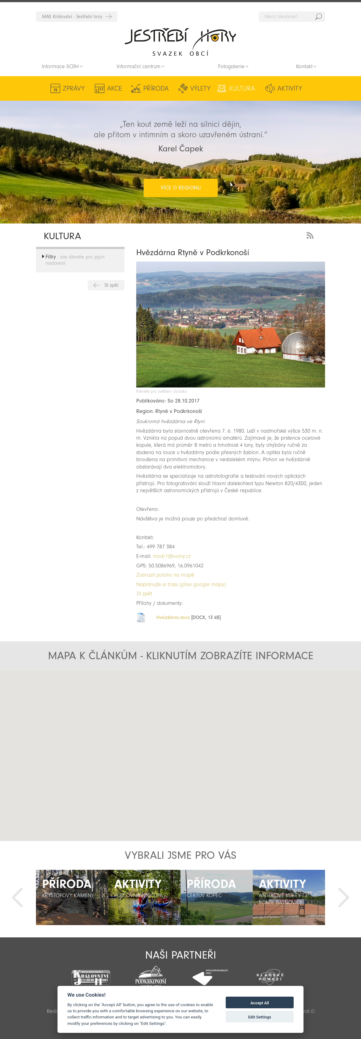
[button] (179, 767)
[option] (72, 897)
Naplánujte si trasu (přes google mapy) (181, 584)
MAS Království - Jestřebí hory (72, 16)
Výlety (200, 88)
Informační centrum (139, 66)
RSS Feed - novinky (311, 235)
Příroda (156, 88)
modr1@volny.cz (172, 556)
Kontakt (304, 66)
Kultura (242, 88)
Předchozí (17, 897)
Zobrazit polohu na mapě (165, 575)
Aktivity (289, 88)
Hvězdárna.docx (173, 617)
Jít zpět (111, 285)
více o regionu (181, 188)
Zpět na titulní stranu (180, 42)
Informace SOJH (60, 66)
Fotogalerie (231, 66)
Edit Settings (259, 1017)
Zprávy (74, 88)
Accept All (260, 1003)
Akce (114, 88)
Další (344, 897)
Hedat (318, 16)
